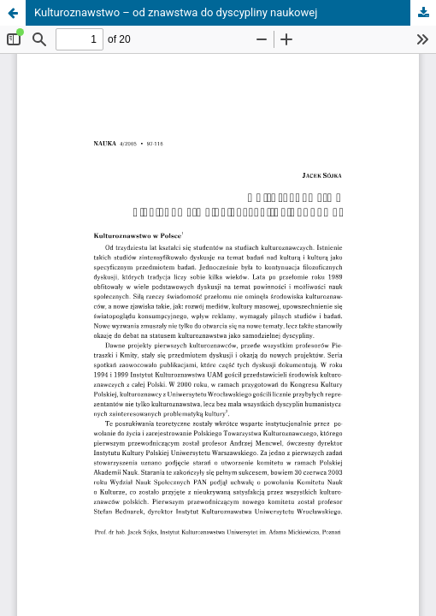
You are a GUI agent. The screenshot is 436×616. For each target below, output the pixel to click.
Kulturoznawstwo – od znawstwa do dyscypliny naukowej (175, 12)
